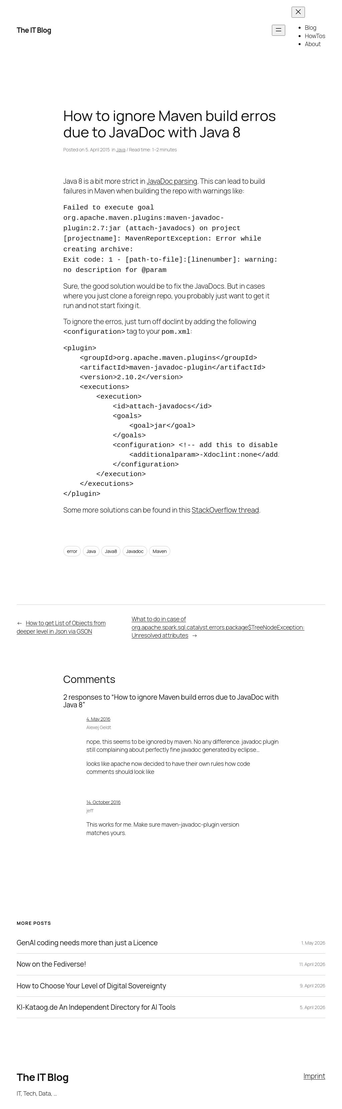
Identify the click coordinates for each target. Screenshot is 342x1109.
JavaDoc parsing (172, 181)
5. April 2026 (312, 1002)
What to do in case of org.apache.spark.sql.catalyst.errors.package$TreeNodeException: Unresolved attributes (218, 621)
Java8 (111, 546)
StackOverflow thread (225, 504)
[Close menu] (298, 12)
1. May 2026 (313, 937)
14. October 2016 (104, 797)
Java (121, 149)
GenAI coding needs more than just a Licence (87, 937)
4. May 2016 (99, 713)
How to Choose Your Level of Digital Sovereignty (91, 980)
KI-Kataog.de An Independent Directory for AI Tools (96, 1002)
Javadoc (135, 546)
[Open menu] (278, 30)
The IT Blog (34, 30)
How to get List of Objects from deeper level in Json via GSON (61, 621)
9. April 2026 (312, 980)
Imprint (314, 1070)
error (72, 546)
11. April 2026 (312, 959)
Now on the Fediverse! (51, 959)
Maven (160, 546)
